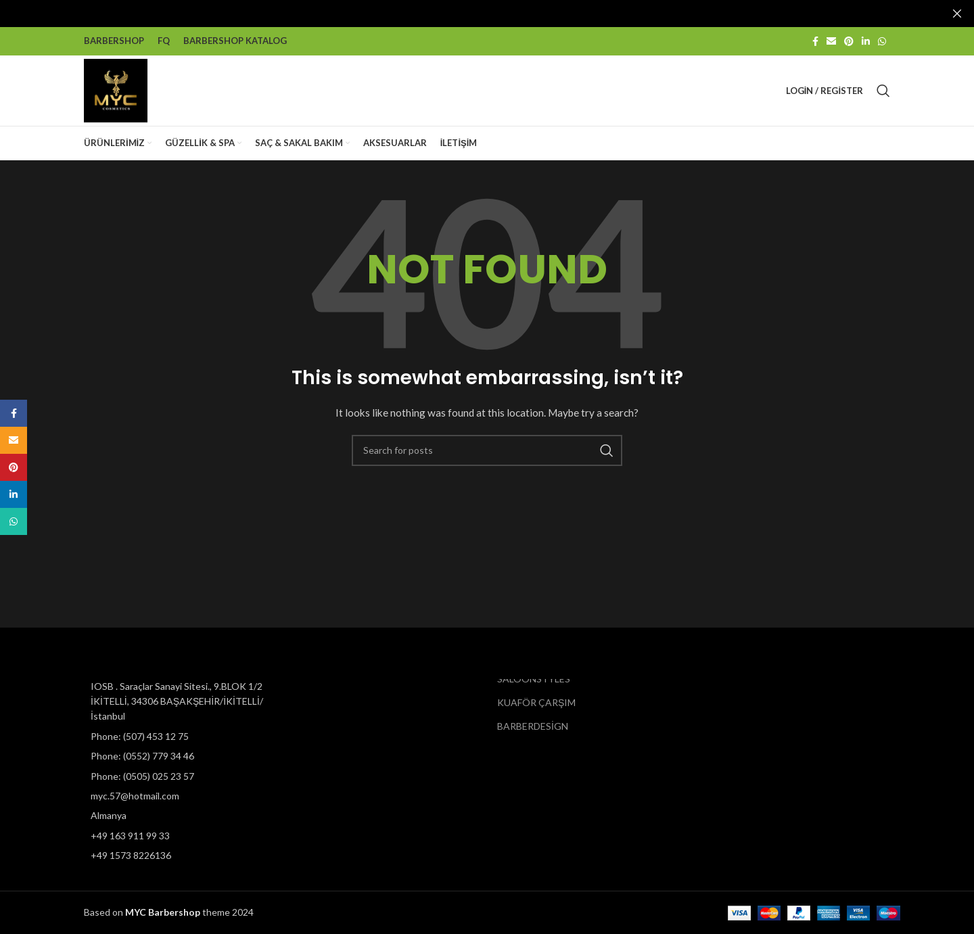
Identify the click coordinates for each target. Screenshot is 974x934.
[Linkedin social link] (866, 40)
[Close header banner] (957, 13)
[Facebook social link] (815, 40)
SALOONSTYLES (533, 678)
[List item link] (177, 736)
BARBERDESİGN (532, 726)
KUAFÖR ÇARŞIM (536, 702)
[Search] (883, 89)
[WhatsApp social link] (882, 40)
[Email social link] (831, 40)
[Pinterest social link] (849, 40)
